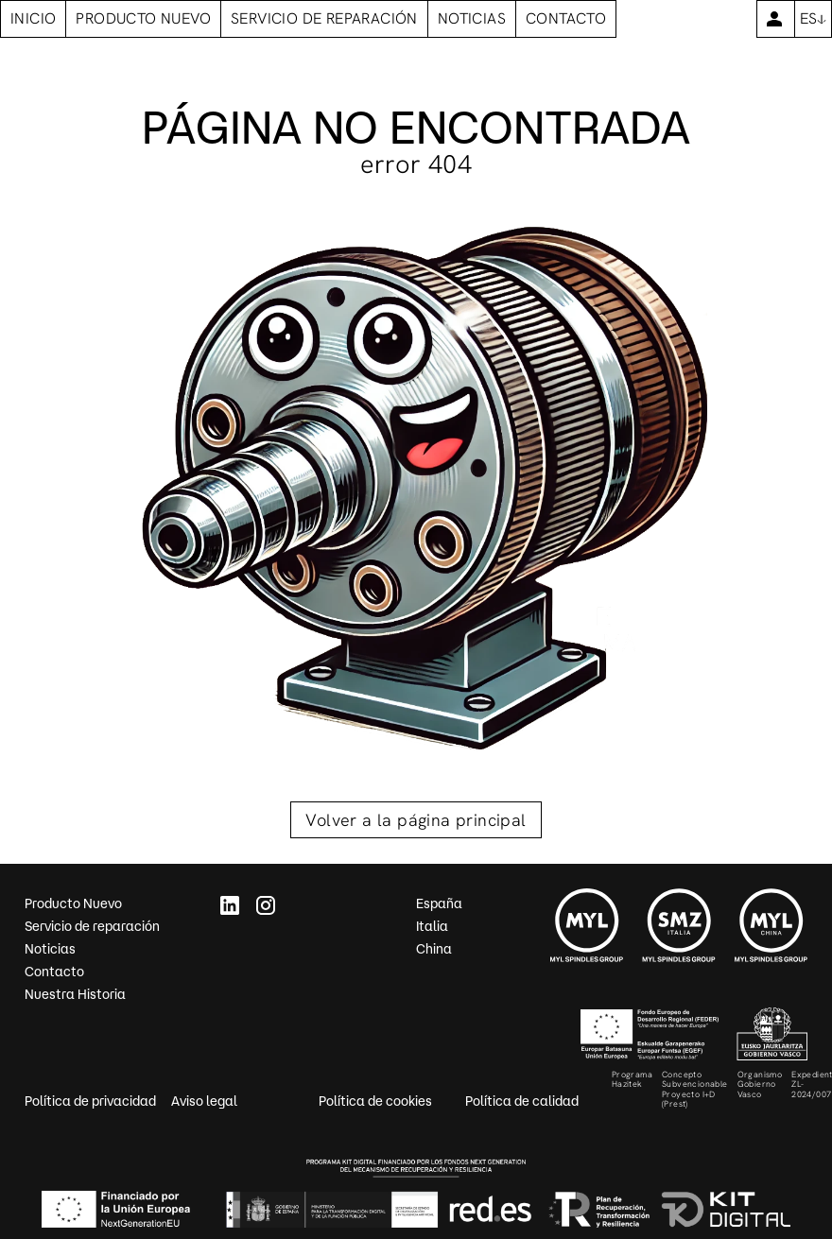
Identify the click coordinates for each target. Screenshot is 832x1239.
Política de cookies (375, 1101)
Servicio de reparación (92, 926)
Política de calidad (522, 1101)
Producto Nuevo (73, 903)
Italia (432, 926)
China (434, 948)
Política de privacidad (90, 1101)
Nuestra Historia (75, 994)
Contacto (54, 971)
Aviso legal (204, 1101)
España (439, 903)
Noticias (50, 948)
